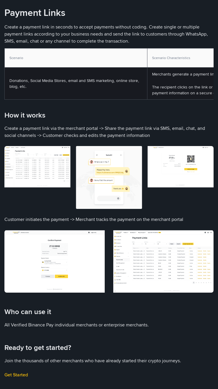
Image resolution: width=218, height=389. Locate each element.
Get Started (16, 375)
